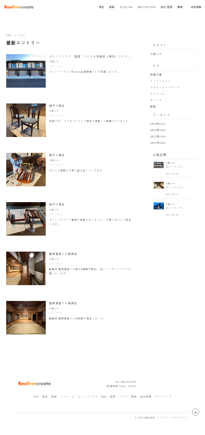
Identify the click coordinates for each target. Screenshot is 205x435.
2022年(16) (158, 136)
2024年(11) (158, 123)
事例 (134, 404)
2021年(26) (158, 142)
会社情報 (145, 404)
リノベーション (160, 81)
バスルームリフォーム (165, 87)
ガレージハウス (88, 404)
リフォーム (157, 93)
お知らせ (156, 54)
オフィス (156, 100)
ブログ (123, 404)
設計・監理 (108, 404)
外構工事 (156, 74)
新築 (153, 106)
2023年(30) (158, 130)
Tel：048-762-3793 (123, 389)
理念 (45, 404)
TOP (8, 35)
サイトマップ (163, 404)
